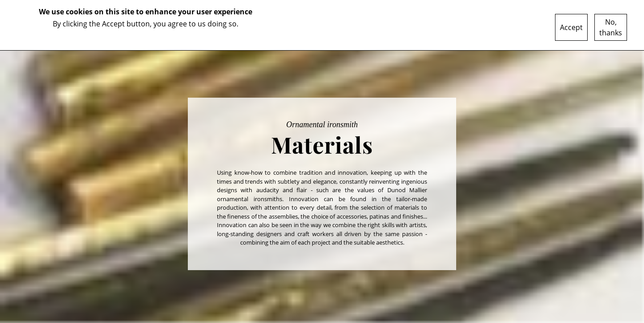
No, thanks (610, 27)
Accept (571, 27)
